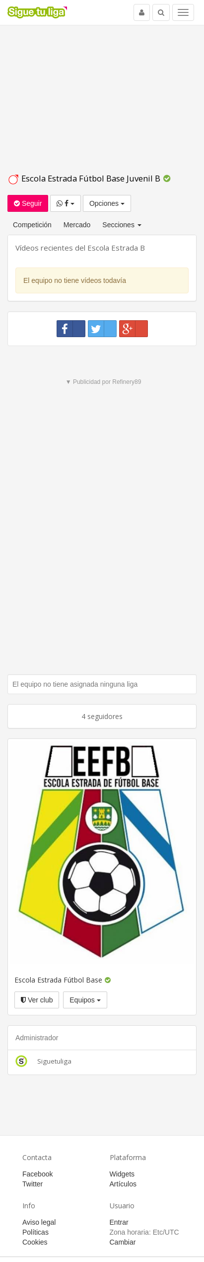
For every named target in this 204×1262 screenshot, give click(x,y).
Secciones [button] (121, 225)
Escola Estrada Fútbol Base (58, 980)
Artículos (123, 1184)
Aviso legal (39, 1222)
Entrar (119, 1222)
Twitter (32, 1184)
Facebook (37, 1174)
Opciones (107, 203)
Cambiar (123, 1242)
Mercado (77, 225)
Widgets (122, 1174)
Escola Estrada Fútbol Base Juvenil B (84, 178)
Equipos (84, 1000)
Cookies (35, 1242)
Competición (32, 225)
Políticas (35, 1232)
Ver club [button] (37, 1000)
